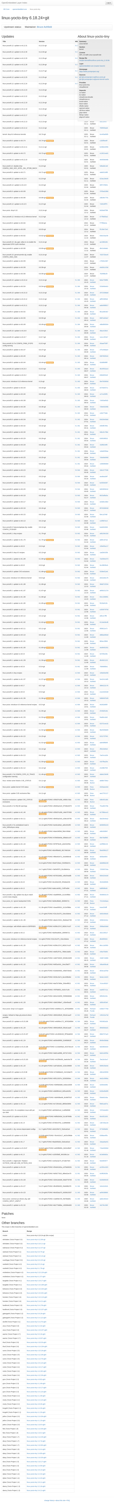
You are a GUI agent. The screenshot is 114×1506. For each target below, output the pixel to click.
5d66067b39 (104, 698)
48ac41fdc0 (104, 331)
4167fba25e (104, 762)
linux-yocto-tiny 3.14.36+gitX (36, 1416)
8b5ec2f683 (104, 641)
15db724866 (104, 958)
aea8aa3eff (103, 476)
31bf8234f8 (103, 445)
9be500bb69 (104, 730)
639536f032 (104, 438)
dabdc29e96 (104, 774)
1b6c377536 (104, 470)
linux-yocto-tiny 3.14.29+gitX (36, 1437)
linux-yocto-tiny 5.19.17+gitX (36, 1281)
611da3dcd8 (104, 622)
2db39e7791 (104, 198)
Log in (109, 3)
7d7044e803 (104, 1110)
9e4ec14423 (104, 977)
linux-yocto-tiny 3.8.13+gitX (36, 1470)
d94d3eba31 (104, 1028)
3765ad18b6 (104, 191)
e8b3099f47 (104, 831)
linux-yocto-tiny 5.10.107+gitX (37, 1309)
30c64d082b (104, 882)
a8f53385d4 (104, 299)
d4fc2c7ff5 (103, 616)
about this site (60, 1500)
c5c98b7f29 (104, 768)
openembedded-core (20, 9)
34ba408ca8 (104, 964)
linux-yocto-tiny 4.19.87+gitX (36, 1338)
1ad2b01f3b (104, 552)
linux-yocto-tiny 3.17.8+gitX (36, 1441)
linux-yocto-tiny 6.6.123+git (36, 1260)
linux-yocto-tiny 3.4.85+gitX (36, 1453)
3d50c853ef (104, 1002)
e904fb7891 (104, 426)
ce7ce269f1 (104, 394)
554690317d (104, 895)
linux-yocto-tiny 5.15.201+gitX (37, 1293)
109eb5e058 (104, 673)
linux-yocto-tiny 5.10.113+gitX (37, 1297)
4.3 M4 (77, 673)
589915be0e (104, 1066)
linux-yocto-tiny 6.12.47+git (36, 1248)
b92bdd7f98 (104, 210)
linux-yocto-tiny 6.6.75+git (35, 1252)
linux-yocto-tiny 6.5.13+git (35, 1264)
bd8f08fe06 (103, 888)
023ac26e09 (104, 179)
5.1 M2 (77, 413)
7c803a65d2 (104, 400)
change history (49, 1500)
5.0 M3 (77, 495)
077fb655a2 (104, 217)
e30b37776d (104, 1009)
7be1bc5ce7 (104, 1059)
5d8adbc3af (104, 166)
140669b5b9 (104, 464)
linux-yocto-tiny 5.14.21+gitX (36, 1301)
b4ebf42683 (104, 527)
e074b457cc (104, 388)
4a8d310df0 (104, 172)
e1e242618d (104, 692)
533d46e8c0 (104, 286)
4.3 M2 (77, 888)
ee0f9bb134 (104, 844)
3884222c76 (104, 685)
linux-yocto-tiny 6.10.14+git (36, 1256)
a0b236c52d (104, 533)
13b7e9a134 (104, 1123)
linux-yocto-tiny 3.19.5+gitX (36, 1425)
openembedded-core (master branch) (92, 66)
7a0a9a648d (104, 457)
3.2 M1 (77, 1167)
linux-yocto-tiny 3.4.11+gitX (36, 1490)
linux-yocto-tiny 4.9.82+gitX (36, 1379)
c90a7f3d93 (104, 952)
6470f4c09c (104, 654)
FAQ (68, 1500)
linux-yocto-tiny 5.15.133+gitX (37, 1272)
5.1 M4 (77, 280)
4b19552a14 (104, 369)
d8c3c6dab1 (104, 248)
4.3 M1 (77, 958)
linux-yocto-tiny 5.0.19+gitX (36, 1334)
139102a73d (104, 1015)
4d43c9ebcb (104, 914)
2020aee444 (104, 787)
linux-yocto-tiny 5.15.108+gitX (37, 1285)
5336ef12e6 (104, 571)
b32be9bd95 (104, 1091)
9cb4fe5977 (104, 1161)
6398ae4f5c (104, 1135)
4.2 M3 (77, 1085)
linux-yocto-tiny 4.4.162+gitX (36, 1371)
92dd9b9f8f (103, 362)
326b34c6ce (104, 920)
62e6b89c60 (104, 1180)
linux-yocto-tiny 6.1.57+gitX (36, 1276)
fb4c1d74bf (103, 514)
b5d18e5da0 (104, 419)
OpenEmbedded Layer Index (14, 3)
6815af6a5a (104, 495)
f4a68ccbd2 (104, 717)
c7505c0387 (104, 261)
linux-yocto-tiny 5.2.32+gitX (36, 1326)
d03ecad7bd (104, 971)
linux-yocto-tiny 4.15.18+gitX (36, 1350)
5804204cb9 (104, 876)
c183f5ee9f (103, 141)
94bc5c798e (104, 432)
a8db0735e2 (104, 781)
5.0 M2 (77, 533)
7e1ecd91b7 (104, 983)
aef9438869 (104, 1192)
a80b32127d (104, 590)
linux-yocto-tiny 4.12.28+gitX (36, 1355)
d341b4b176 (104, 578)
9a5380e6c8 (104, 1047)
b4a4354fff (103, 907)
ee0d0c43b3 (104, 502)
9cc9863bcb (104, 565)
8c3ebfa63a (104, 1154)
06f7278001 (104, 185)
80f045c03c (104, 996)
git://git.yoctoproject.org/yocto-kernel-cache (94, 79)
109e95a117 (104, 546)
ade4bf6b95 (104, 742)
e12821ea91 (104, 153)
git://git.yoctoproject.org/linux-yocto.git (92, 77)
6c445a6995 (104, 134)
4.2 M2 (77, 1116)
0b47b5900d (104, 381)
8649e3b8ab (104, 1040)
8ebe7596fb (104, 280)
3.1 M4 (77, 1186)
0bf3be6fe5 (103, 857)
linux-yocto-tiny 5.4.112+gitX (36, 1318)
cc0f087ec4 (104, 521)
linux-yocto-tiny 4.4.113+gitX (36, 1392)
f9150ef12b (103, 603)
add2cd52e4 (104, 1199)
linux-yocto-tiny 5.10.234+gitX (37, 1289)
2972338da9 (104, 293)
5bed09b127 (104, 850)
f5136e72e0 (104, 229)
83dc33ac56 (104, 236)
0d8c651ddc (104, 800)
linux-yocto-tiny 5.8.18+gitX (36, 1313)
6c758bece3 (104, 812)
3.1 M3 (77, 1192)
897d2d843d (104, 508)
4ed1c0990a (104, 1078)
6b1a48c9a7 (104, 312)
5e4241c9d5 (104, 679)
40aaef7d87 (104, 343)
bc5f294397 (104, 483)
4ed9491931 (104, 647)
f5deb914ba (104, 1097)
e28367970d (104, 609)
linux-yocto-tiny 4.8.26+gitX (36, 1404)
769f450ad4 (104, 128)
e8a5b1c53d (104, 267)
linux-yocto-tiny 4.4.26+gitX (36, 1408)
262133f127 (104, 933)
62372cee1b (104, 723)
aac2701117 (104, 793)
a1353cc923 (104, 1167)
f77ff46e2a (103, 223)
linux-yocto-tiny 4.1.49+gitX (36, 1383)
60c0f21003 (104, 1116)
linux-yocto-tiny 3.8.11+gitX (36, 1482)
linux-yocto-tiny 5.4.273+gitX (36, 1322)
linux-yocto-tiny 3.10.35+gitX (36, 1457)
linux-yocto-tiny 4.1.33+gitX (36, 1412)
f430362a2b (104, 1021)
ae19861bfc (104, 242)
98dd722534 (104, 584)
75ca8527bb (104, 806)
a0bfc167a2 (104, 540)
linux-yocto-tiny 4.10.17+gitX (36, 1367)
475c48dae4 (104, 350)
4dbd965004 (104, 324)
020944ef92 (104, 1085)
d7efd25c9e (104, 711)
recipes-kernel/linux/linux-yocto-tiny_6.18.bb (94, 60)
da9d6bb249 (104, 863)
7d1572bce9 (104, 255)
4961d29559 (104, 1072)
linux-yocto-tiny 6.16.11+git (36, 1244)
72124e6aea (104, 901)
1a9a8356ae (104, 451)
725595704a (104, 869)
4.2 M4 (77, 1021)
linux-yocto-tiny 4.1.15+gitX (36, 1420)
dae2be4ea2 (104, 819)
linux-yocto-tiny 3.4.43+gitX (36, 1478)
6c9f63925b (104, 1173)
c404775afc (104, 413)
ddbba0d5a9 (104, 635)
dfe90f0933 (103, 939)
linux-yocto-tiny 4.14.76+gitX (36, 1359)
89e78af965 (104, 838)
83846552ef (104, 375)
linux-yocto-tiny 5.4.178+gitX (36, 1305)
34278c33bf (104, 1205)
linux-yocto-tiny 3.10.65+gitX (36, 1445)
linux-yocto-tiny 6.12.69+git (36, 1239)
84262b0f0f (103, 704)
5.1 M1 (77, 426)
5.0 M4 (77, 470)
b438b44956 (104, 147)
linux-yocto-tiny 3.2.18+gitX (36, 1486)
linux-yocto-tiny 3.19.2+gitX (36, 1433)
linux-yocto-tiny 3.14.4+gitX (36, 1449)
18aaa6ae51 (104, 1142)
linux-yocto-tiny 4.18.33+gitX (36, 1342)
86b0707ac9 (104, 1034)
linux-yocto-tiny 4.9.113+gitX (36, 1363)
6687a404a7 (104, 318)
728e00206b (104, 407)
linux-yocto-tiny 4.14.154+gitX (37, 1346)
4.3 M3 (77, 742)
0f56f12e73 (103, 628)
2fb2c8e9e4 (104, 749)
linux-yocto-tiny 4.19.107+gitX (37, 1330)
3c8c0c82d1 (104, 1186)
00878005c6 (104, 356)
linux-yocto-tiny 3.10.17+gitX (36, 1462)
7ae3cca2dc (104, 755)
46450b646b (104, 160)
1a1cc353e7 (104, 337)
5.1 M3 (77, 356)
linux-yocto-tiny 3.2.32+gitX (36, 1474)
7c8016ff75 (103, 204)
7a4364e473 (104, 559)
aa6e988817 (104, 305)
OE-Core (6, 9)
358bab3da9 (104, 926)
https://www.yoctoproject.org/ (89, 71)
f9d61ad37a (104, 1104)
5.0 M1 (77, 603)
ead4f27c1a (104, 990)
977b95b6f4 (104, 1129)
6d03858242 (104, 489)
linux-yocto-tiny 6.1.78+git (35, 1268)
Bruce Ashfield (44, 27)
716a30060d (104, 1148)
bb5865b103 (104, 825)
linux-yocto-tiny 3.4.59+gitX (36, 1466)
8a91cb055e (104, 1053)
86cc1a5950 (104, 945)
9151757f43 (104, 736)
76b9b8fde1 (104, 666)
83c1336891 (104, 597)
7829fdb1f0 (103, 274)
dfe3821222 (104, 660)
